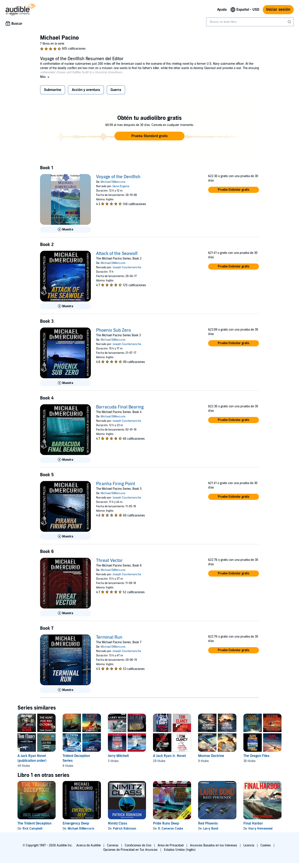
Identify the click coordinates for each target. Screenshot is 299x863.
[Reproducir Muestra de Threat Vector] (65, 613)
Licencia (248, 845)
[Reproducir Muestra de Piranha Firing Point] (65, 536)
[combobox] (250, 21)
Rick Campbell (32, 828)
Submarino (52, 90)
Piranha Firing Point (115, 483)
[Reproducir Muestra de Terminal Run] (65, 690)
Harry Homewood (260, 828)
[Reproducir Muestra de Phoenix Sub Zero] (65, 383)
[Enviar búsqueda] (290, 21)
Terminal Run (109, 637)
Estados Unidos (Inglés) (180, 850)
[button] (45, 77)
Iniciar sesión (278, 9)
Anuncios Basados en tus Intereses (213, 845)
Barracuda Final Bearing (120, 407)
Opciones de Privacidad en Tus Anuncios (130, 850)
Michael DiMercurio (113, 182)
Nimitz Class (117, 823)
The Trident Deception (34, 823)
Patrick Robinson (124, 828)
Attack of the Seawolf (116, 253)
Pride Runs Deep (166, 823)
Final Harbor (253, 823)
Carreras (112, 845)
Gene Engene (121, 186)
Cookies (265, 845)
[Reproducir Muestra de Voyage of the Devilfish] (65, 230)
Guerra (116, 90)
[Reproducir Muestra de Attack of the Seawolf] (65, 306)
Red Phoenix (208, 823)
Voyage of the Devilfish (118, 177)
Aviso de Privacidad (171, 845)
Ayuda (222, 9)
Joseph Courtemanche (127, 267)
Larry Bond (210, 828)
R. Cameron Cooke (170, 828)
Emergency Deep (76, 823)
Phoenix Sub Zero (113, 330)
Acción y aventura (86, 90)
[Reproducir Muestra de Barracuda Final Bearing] (65, 460)
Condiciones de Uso (138, 845)
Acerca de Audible (88, 845)
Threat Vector (109, 560)
